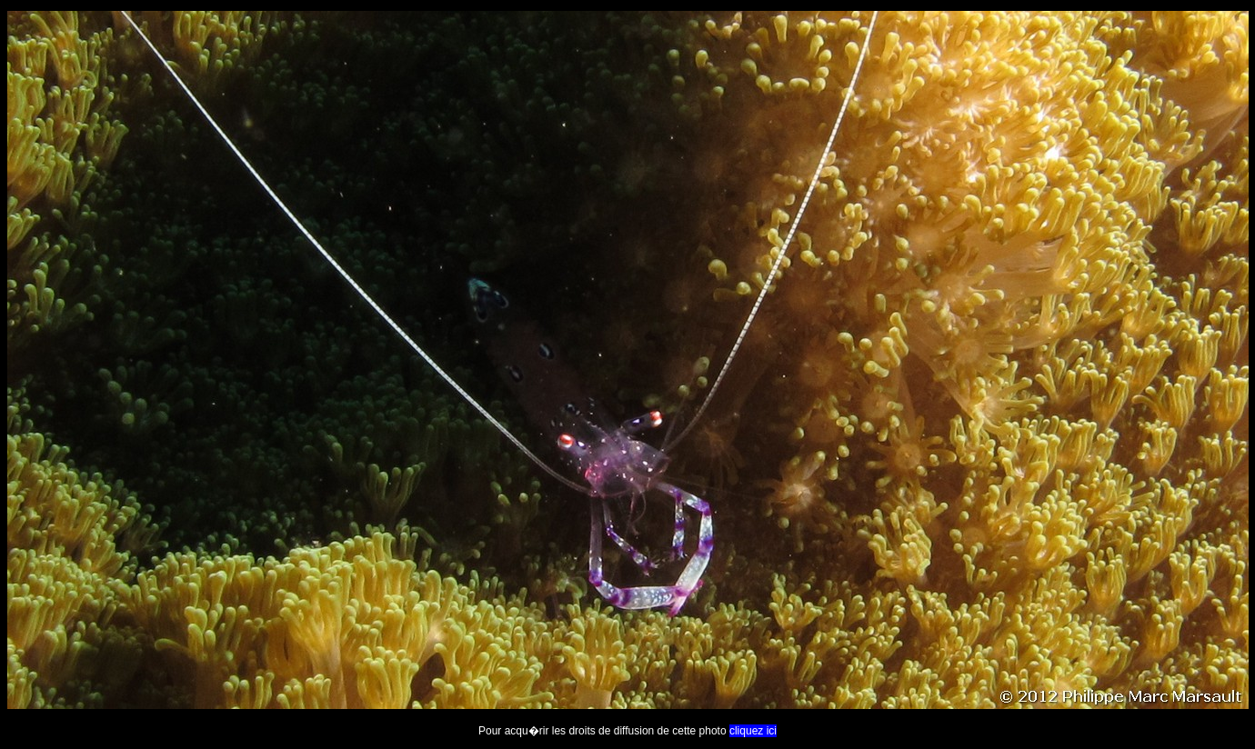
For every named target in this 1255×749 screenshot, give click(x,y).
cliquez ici (753, 730)
